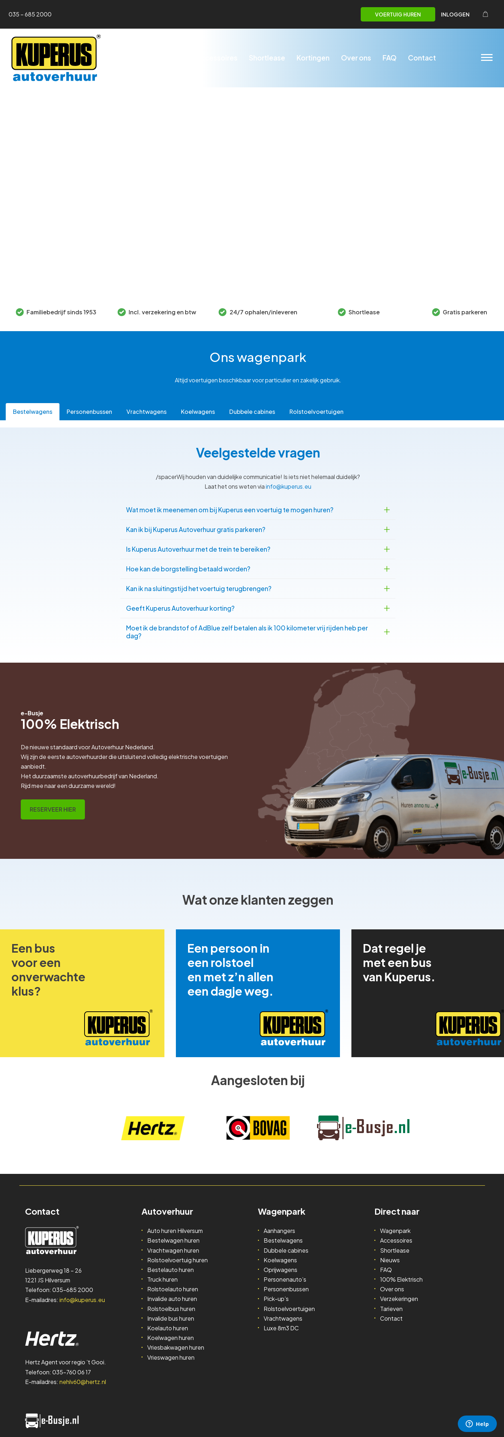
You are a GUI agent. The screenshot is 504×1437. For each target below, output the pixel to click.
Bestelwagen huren (173, 1240)
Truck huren (162, 1279)
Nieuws (390, 1260)
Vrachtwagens (283, 1318)
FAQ (390, 57)
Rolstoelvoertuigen (289, 1308)
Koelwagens (280, 1260)
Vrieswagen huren (171, 1357)
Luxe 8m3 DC (281, 1328)
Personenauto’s (285, 1279)
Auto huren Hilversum (175, 1230)
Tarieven (391, 1308)
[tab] (32, 411)
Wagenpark (165, 57)
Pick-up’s (276, 1298)
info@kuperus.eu (288, 486)
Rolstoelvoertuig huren (177, 1260)
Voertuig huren (398, 14)
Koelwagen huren (170, 1337)
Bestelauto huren (170, 1269)
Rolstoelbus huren (171, 1308)
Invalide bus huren (170, 1318)
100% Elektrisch (401, 1279)
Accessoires (216, 57)
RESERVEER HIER (53, 809)
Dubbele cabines (286, 1250)
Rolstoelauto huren (172, 1289)
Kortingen (313, 57)
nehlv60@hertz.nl (82, 1381)
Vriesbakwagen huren (175, 1347)
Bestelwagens (283, 1240)
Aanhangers (279, 1230)
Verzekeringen (399, 1298)
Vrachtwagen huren (173, 1250)
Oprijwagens (280, 1269)
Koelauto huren (167, 1328)
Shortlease (267, 57)
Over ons (356, 57)
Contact (422, 57)
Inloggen (455, 14)
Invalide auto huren (172, 1298)
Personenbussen (286, 1289)
